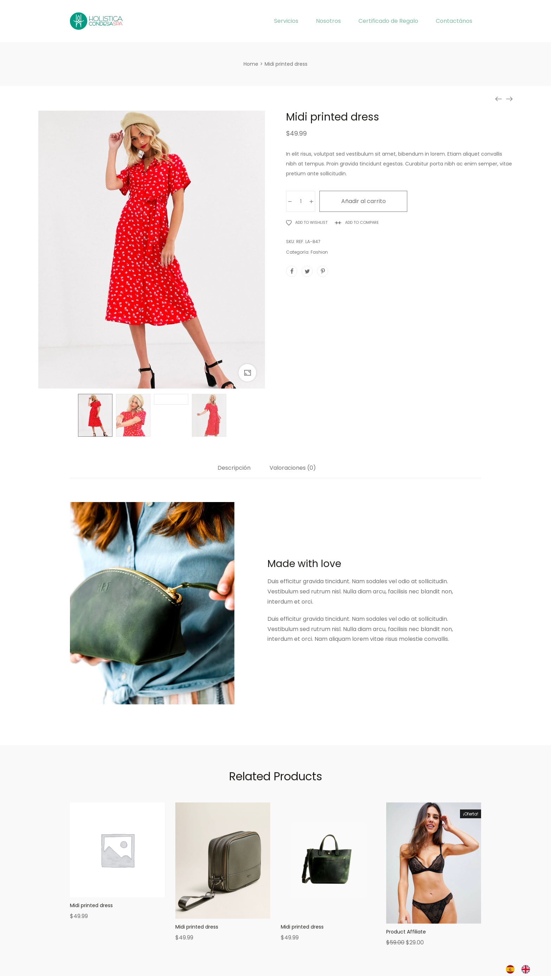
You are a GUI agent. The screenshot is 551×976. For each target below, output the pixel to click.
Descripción (234, 468)
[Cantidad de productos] (300, 201)
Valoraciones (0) (293, 468)
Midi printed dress (91, 905)
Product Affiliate (406, 931)
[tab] (234, 471)
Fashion (319, 252)
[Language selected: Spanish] (521, 969)
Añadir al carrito (363, 201)
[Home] (251, 63)
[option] (527, 969)
